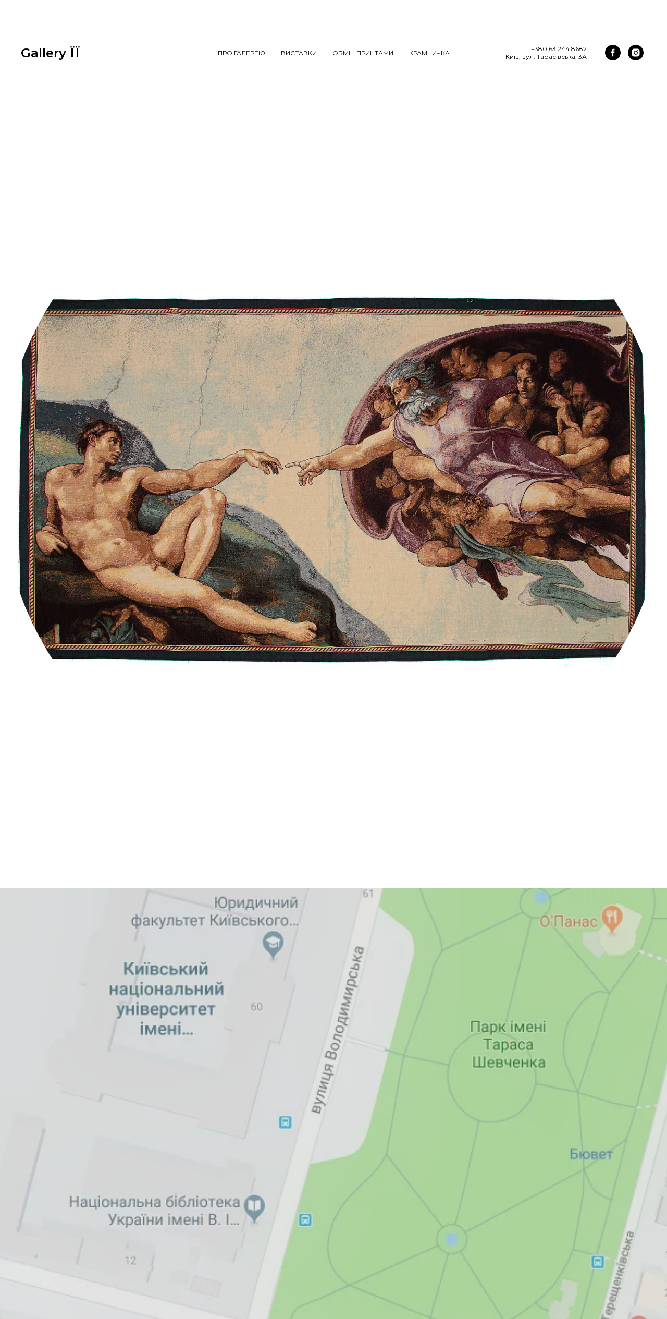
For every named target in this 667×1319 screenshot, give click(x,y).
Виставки (299, 53)
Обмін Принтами (362, 53)
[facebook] (613, 52)
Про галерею (241, 53)
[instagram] (636, 52)
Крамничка (429, 53)
